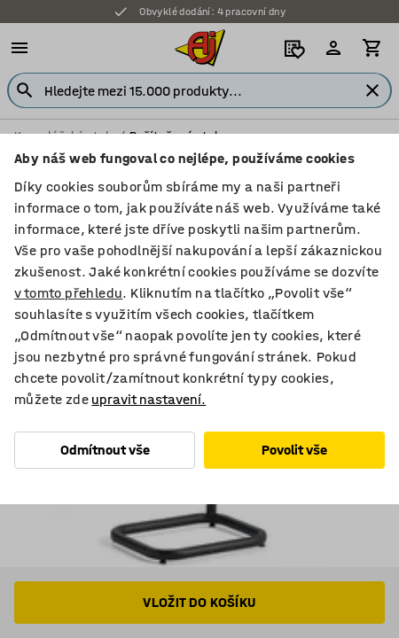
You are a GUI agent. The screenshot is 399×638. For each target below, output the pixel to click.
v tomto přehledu (68, 292)
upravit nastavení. (148, 399)
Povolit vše (294, 449)
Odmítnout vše (105, 449)
